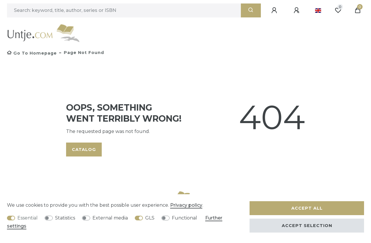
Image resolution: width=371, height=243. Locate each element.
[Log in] (275, 10)
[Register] (297, 10)
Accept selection (307, 225)
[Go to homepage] (32, 53)
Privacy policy (186, 205)
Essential (27, 218)
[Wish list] (338, 10)
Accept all (307, 208)
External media (110, 218)
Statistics (65, 218)
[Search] (251, 10)
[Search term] (124, 10)
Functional (184, 218)
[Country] (318, 10)
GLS (149, 218)
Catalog (84, 149)
